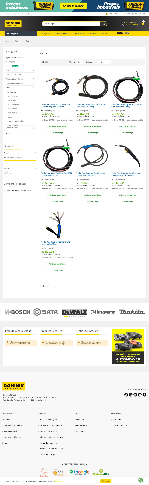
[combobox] (74, 24)
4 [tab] (73, 316)
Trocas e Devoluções (47, 419)
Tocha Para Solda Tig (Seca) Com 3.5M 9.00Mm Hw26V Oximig (126, 105)
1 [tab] (66, 316)
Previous (6, 312)
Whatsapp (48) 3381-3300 (134, 14)
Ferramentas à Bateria (12, 425)
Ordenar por (90, 62)
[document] (74, 481)
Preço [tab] (6, 153)
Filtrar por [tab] (9, 146)
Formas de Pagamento (48, 443)
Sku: (42, 111)
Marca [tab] (6, 168)
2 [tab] (69, 316)
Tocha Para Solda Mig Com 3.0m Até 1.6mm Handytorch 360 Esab (55, 105)
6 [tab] (78, 316)
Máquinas (6, 419)
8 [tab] (82, 316)
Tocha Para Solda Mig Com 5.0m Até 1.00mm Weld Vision (55, 243)
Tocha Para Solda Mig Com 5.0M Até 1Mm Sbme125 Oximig (90, 105)
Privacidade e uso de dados (50, 449)
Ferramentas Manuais (12, 437)
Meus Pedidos (81, 425)
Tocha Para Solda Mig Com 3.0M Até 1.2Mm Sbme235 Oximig (90, 174)
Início (7, 41)
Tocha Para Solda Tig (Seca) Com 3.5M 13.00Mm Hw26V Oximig (56, 174)
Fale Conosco (81, 431)
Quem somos (111, 14)
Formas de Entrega (46, 454)
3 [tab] (71, 316)
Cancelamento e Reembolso (50, 425)
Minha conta (80, 419)
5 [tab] (75, 316)
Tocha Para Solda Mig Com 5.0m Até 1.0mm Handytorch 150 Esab (125, 174)
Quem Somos (117, 419)
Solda (17, 41)
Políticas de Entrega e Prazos (51, 437)
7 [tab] (80, 316)
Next (143, 312)
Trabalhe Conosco (119, 425)
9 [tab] (84, 316)
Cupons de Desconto (47, 431)
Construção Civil (9, 431)
